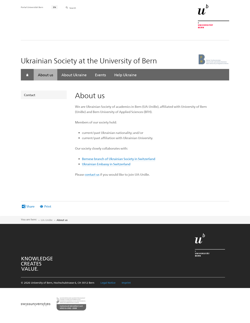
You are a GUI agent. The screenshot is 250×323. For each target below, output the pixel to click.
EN (54, 7)
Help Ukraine (125, 74)
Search (72, 7)
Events (100, 74)
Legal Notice (108, 282)
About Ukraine (74, 74)
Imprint (126, 282)
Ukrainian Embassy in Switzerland (106, 164)
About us (45, 74)
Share (30, 206)
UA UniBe (46, 220)
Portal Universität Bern (32, 7)
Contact (29, 95)
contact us (92, 174)
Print (47, 206)
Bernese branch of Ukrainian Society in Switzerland (118, 159)
